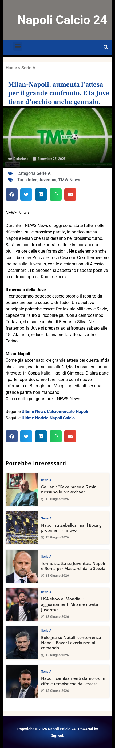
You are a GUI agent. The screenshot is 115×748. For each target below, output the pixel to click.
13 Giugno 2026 (55, 499)
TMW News (69, 179)
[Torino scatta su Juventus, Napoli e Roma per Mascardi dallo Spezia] (22, 566)
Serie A (28, 67)
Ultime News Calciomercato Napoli (55, 411)
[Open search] (106, 47)
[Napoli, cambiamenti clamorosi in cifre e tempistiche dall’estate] (22, 681)
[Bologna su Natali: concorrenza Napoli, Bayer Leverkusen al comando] (22, 642)
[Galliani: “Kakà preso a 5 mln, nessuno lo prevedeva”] (22, 489)
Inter (32, 179)
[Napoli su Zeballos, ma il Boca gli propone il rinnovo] (22, 527)
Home (11, 67)
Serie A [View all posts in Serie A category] (46, 480)
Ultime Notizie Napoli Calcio (48, 418)
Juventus (47, 179)
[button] (17, 46)
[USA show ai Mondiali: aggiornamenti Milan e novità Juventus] (22, 604)
